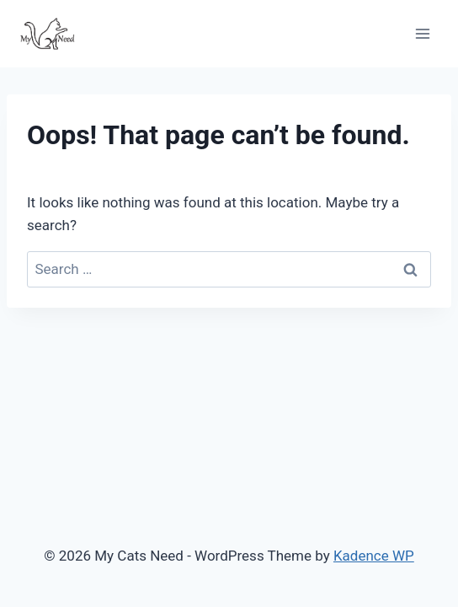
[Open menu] (422, 33)
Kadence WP (373, 555)
